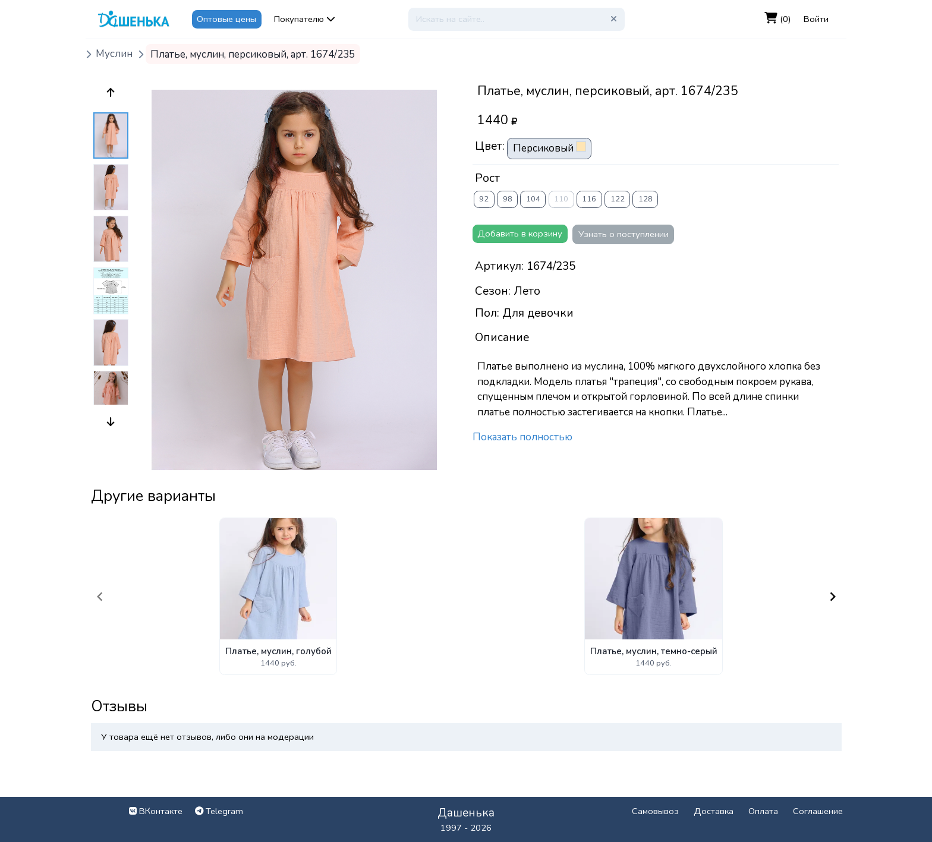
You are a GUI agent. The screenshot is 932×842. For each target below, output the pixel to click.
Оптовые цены (226, 19)
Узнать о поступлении (623, 234)
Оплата (763, 811)
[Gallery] (466, 596)
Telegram (219, 811)
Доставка (713, 811)
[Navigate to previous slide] (100, 597)
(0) (777, 18)
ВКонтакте (155, 811)
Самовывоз (655, 811)
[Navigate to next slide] (833, 597)
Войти (816, 19)
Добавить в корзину (519, 233)
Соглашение (818, 811)
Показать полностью (522, 437)
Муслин (114, 54)
